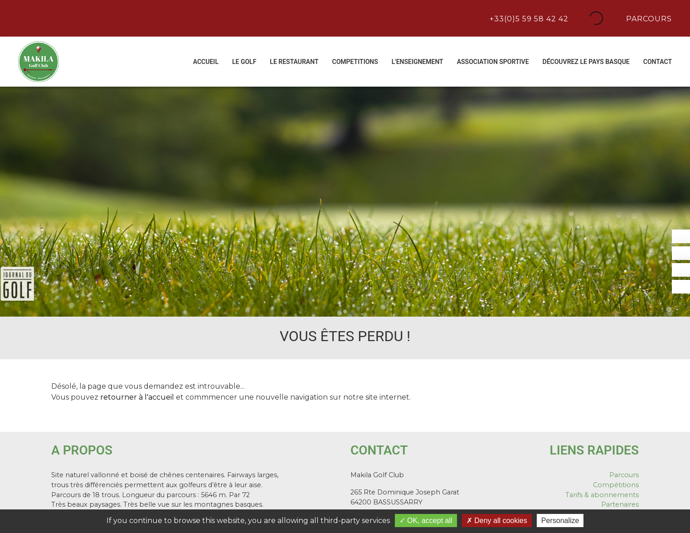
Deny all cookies (496, 520)
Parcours (648, 18)
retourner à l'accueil (137, 397)
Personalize (560, 520)
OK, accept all (425, 520)
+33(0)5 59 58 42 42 (528, 18)
